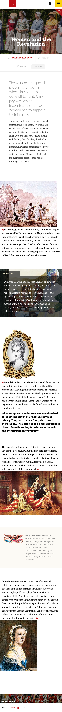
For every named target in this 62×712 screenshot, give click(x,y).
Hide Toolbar (8, 701)
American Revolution (22, 58)
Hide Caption (9, 273)
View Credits (38, 66)
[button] (46, 58)
